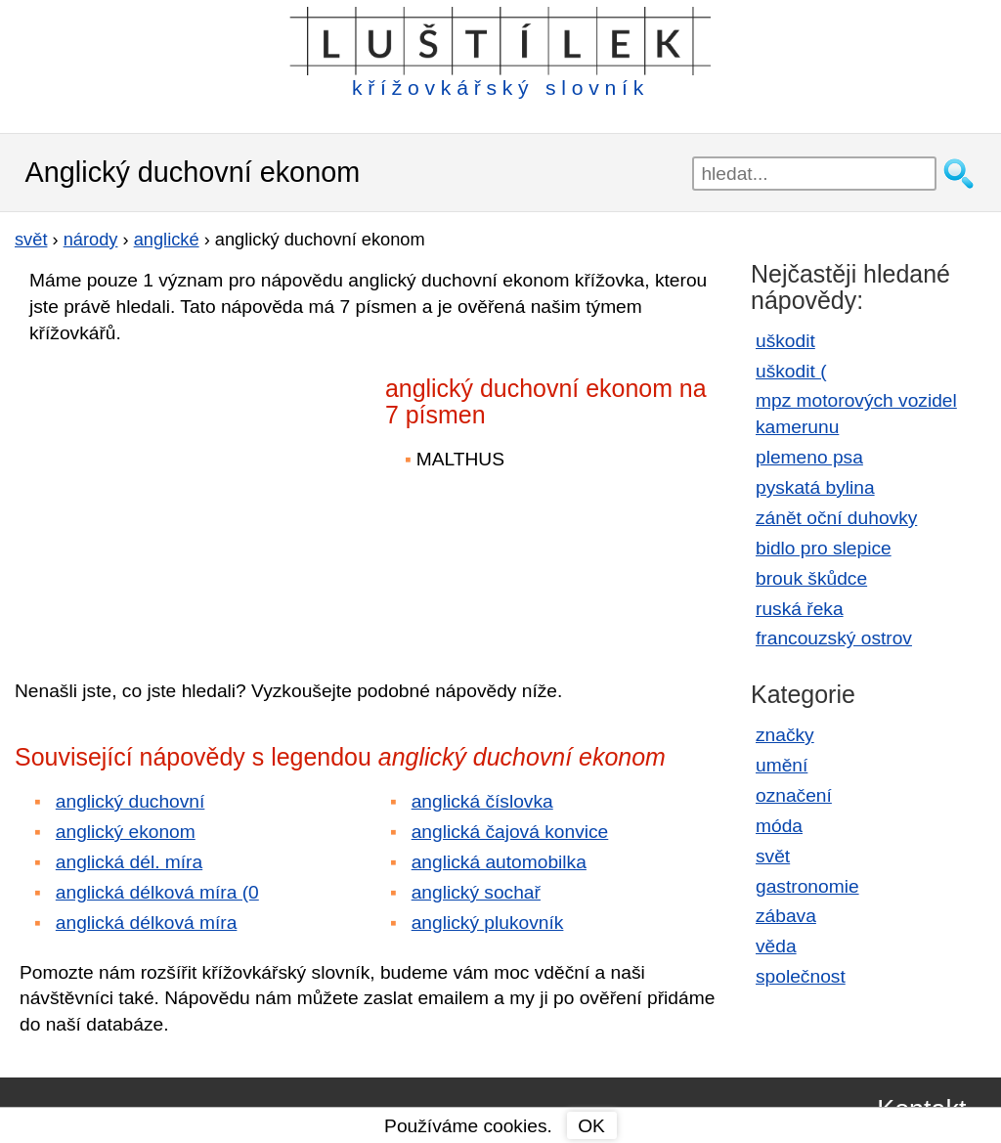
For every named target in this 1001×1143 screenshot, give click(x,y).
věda (776, 946)
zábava (786, 915)
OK (591, 1126)
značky (785, 735)
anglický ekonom (126, 831)
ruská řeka (800, 608)
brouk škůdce (811, 578)
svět (773, 856)
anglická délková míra (147, 922)
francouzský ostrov (834, 638)
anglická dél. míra (129, 862)
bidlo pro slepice (824, 548)
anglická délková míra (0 (157, 892)
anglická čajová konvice (510, 831)
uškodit (785, 340)
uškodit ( (791, 371)
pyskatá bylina (815, 487)
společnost (801, 976)
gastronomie (807, 886)
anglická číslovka (482, 801)
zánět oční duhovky (836, 517)
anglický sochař (476, 892)
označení (794, 795)
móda (779, 825)
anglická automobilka (499, 862)
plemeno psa (809, 457)
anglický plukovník (488, 922)
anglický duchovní (130, 801)
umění (781, 765)
